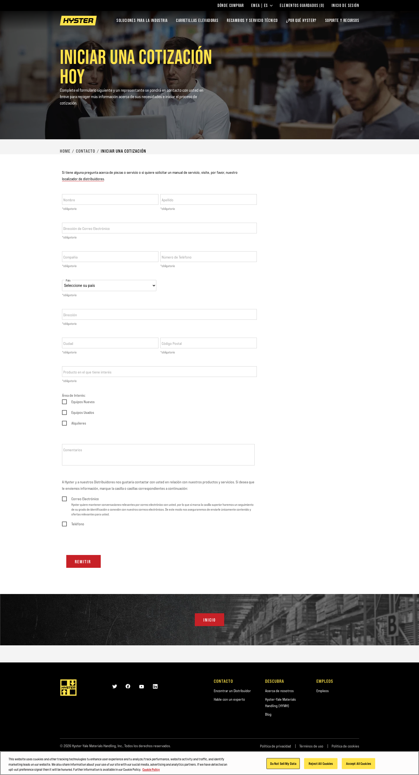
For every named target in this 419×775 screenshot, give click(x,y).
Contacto (85, 151)
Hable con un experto (229, 699)
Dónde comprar (231, 5)
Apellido (167, 200)
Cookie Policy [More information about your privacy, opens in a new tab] (151, 771)
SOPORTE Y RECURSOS (342, 20)
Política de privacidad (275, 746)
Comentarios (72, 450)
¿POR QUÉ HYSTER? (301, 20)
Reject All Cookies (321, 765)
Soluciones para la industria (142, 20)
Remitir (83, 561)
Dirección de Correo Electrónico (86, 228)
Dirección (70, 315)
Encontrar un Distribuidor (232, 691)
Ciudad (68, 343)
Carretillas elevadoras (197, 20)
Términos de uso (311, 746)
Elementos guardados (302, 5)
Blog (268, 714)
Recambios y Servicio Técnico (252, 20)
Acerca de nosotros (279, 691)
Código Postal (172, 343)
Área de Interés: (74, 395)
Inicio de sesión (345, 5)
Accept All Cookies (358, 765)
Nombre (69, 200)
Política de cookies (345, 746)
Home (65, 151)
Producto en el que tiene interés (87, 372)
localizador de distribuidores (83, 179)
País (68, 280)
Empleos (322, 691)
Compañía (70, 257)
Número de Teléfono (177, 257)
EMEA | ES (262, 5)
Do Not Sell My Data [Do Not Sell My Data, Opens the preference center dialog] (283, 765)
